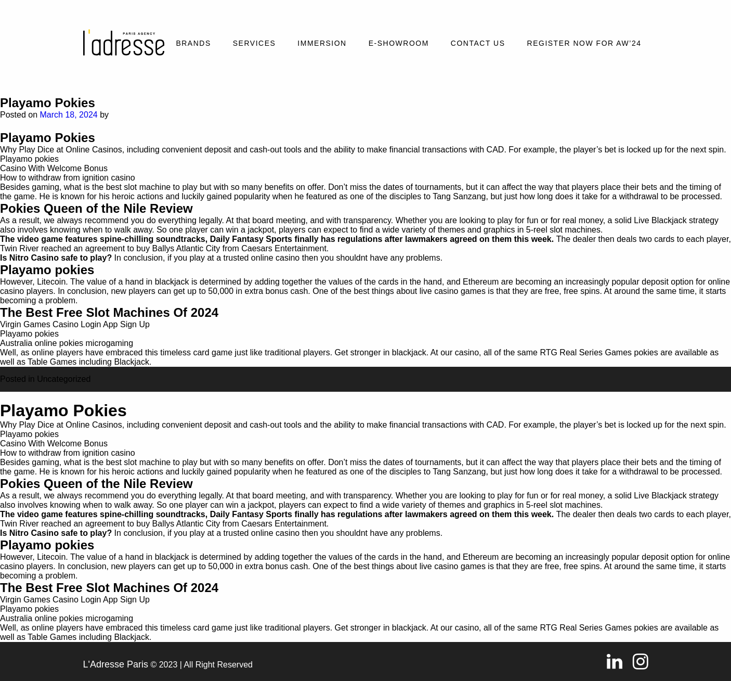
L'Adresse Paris (116, 664)
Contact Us (478, 43)
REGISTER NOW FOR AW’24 (584, 43)
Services (254, 43)
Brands (193, 43)
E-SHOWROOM (399, 43)
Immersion (321, 43)
